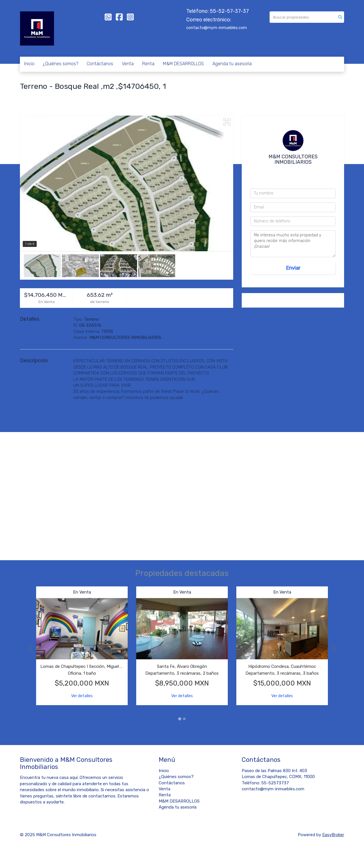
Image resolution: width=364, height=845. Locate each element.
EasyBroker (333, 834)
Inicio (29, 63)
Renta (148, 63)
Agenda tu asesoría (232, 63)
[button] (28, 648)
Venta (128, 63)
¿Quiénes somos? (60, 63)
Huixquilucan (63, 96)
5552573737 (294, 171)
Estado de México (99, 96)
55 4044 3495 (294, 179)
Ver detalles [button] (82, 695)
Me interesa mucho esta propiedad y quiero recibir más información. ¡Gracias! (293, 243)
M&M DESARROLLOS (183, 63)
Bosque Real (33, 96)
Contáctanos (100, 63)
